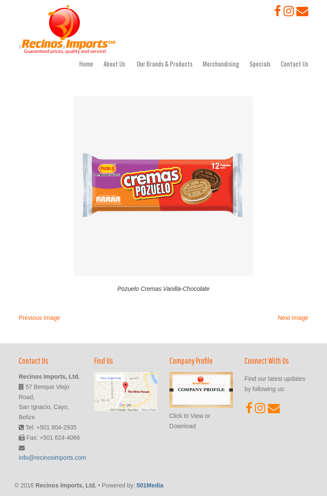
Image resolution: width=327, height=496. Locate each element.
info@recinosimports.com (52, 457)
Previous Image (39, 317)
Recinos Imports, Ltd (69, 29)
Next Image (293, 317)
